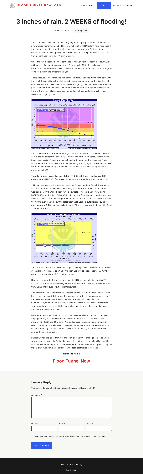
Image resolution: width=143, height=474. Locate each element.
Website (89, 423)
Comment (36, 395)
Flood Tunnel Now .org (39, 5)
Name (34, 423)
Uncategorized (81, 30)
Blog (104, 5)
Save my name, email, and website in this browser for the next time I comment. (70, 436)
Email (62, 423)
